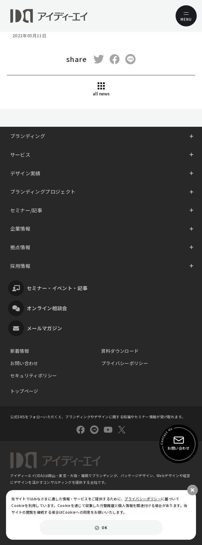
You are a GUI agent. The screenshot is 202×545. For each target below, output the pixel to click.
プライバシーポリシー (124, 363)
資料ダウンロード (120, 350)
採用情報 (20, 265)
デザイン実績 (25, 173)
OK (104, 527)
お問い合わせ (24, 363)
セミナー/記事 (26, 210)
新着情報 (19, 350)
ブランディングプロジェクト (43, 191)
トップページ (24, 391)
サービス (20, 154)
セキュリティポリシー (33, 375)
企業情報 (20, 228)
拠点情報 (20, 247)
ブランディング (27, 135)
